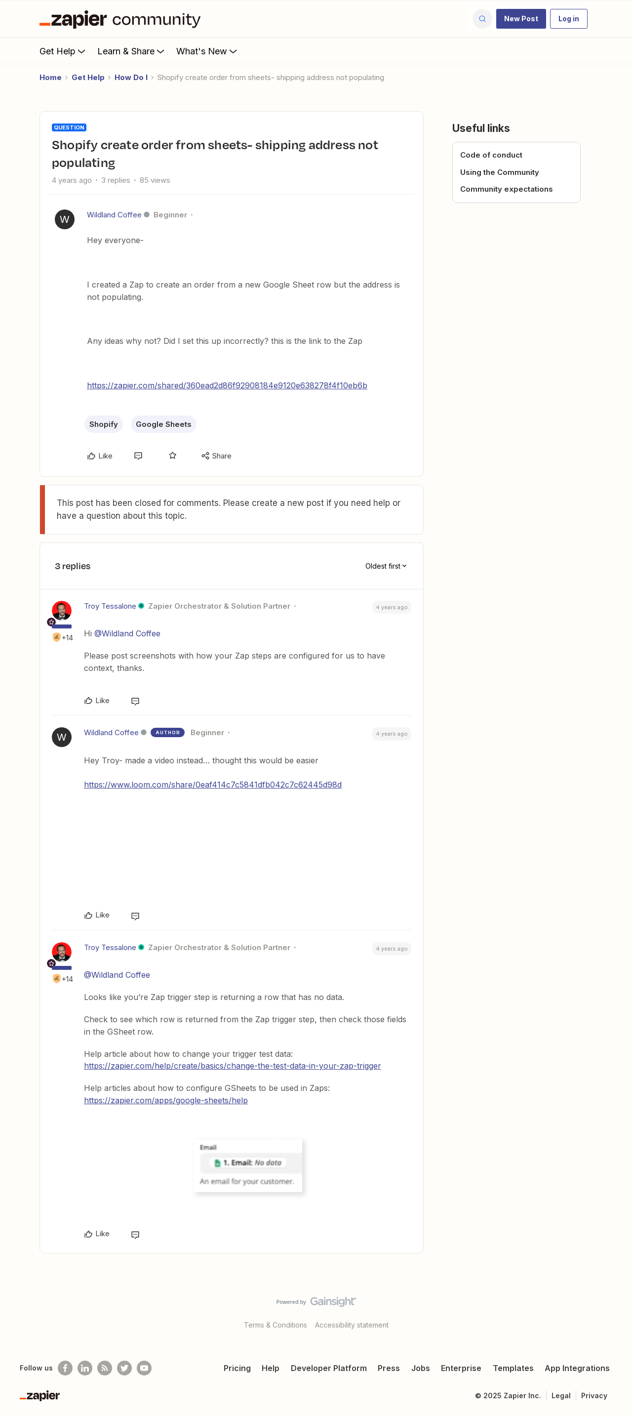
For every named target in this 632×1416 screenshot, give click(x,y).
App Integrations (577, 1368)
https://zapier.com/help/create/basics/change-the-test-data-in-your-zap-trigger (232, 1066)
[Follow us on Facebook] (65, 1368)
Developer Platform (329, 1368)
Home (51, 77)
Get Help (63, 51)
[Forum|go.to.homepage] (122, 19)
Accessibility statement (352, 1325)
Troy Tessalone (110, 606)
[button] (521, 19)
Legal (561, 1395)
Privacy (594, 1395)
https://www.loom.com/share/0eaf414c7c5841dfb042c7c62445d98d (213, 785)
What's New (207, 51)
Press (389, 1368)
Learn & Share (131, 51)
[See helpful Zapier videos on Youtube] (144, 1368)
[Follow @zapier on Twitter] (124, 1368)
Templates (513, 1368)
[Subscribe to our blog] (104, 1368)
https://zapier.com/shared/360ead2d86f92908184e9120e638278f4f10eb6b (227, 385)
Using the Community (499, 172)
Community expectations (506, 189)
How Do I (131, 77)
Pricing (237, 1368)
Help (270, 1368)
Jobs (420, 1368)
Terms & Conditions (275, 1325)
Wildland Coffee (114, 214)
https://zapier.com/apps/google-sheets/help (166, 1100)
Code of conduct (491, 155)
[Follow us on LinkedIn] (85, 1368)
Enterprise (461, 1368)
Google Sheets (164, 424)
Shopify (103, 424)
